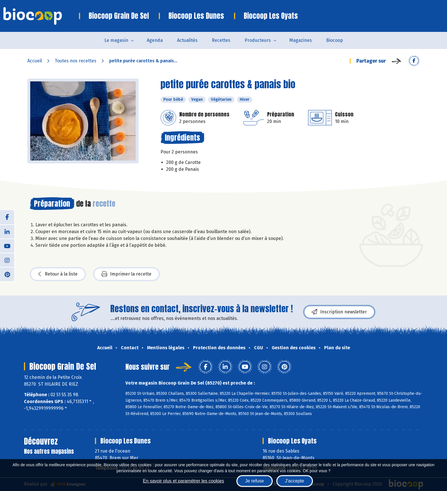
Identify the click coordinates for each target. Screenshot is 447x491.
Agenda (155, 40)
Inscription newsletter (339, 312)
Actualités (187, 40)
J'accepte (294, 480)
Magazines (300, 40)
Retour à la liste (58, 274)
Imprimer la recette (126, 274)
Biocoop (334, 40)
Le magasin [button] (116, 40)
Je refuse (254, 480)
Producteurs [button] (258, 40)
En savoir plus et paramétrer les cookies (183, 480)
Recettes (221, 40)
